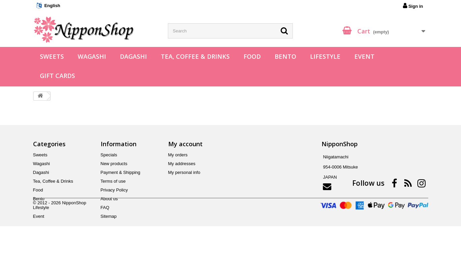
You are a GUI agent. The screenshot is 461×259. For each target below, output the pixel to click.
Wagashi (92, 56)
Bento (285, 56)
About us (109, 198)
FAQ (105, 207)
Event (364, 56)
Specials (109, 154)
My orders (178, 154)
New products (114, 163)
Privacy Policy (114, 189)
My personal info (184, 172)
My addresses (182, 163)
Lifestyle (325, 56)
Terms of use (113, 181)
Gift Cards (57, 76)
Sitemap (109, 216)
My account (185, 144)
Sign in (413, 6)
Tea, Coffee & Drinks (195, 56)
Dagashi (133, 56)
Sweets (52, 56)
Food (252, 56)
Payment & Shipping (120, 172)
